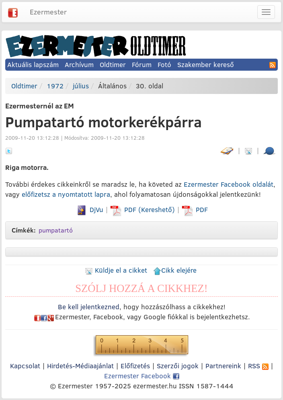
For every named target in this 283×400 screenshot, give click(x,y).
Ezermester (48, 12)
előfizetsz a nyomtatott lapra (66, 194)
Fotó (164, 64)
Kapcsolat (25, 365)
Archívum (79, 64)
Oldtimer (113, 64)
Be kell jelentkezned (88, 306)
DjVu (89, 209)
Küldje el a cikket (116, 270)
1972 (55, 85)
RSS (258, 365)
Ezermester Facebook (141, 375)
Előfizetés (135, 365)
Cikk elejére (175, 270)
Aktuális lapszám (33, 64)
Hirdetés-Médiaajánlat (80, 365)
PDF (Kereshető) (143, 209)
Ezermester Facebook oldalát (228, 184)
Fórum (142, 64)
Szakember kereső (205, 64)
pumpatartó (56, 230)
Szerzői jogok (178, 365)
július (81, 85)
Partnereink (223, 365)
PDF (195, 209)
